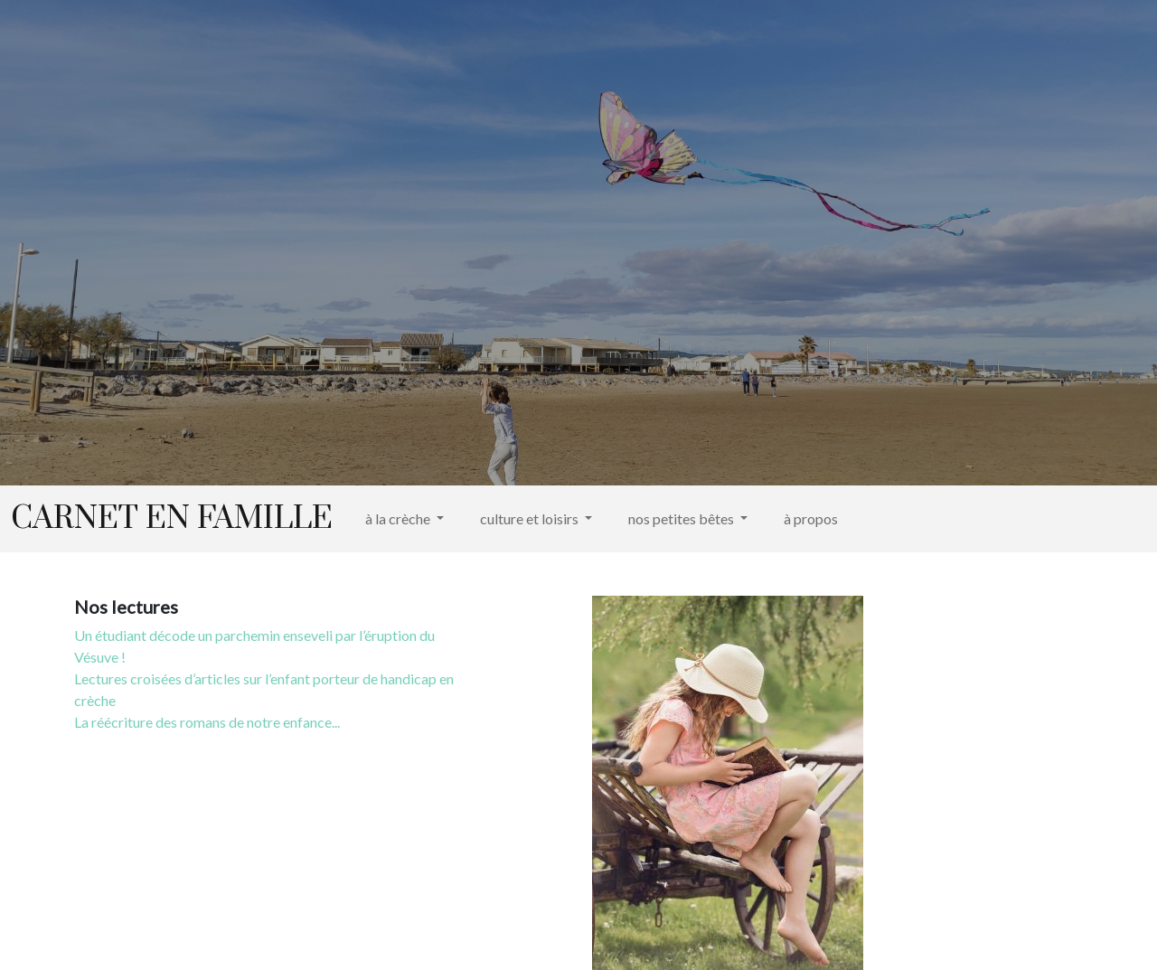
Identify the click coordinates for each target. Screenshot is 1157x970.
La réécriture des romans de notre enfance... (207, 721)
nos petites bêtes (682, 518)
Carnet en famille (172, 519)
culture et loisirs (530, 518)
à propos (811, 518)
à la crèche (399, 518)
